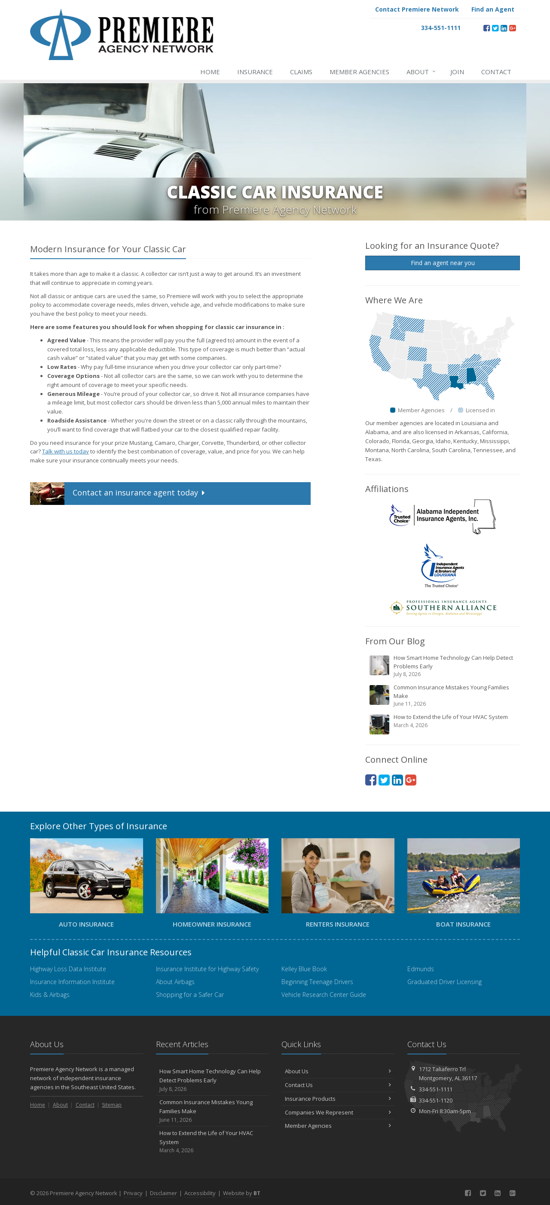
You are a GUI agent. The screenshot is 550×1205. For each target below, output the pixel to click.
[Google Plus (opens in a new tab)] (512, 28)
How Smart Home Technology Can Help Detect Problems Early (443, 666)
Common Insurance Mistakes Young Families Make (443, 695)
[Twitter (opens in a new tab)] (495, 28)
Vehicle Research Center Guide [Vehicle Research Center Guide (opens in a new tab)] (323, 995)
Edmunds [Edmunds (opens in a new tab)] (420, 969)
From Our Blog (395, 641)
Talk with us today (65, 451)
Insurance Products (338, 1098)
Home (210, 71)
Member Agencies (359, 71)
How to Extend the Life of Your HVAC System (443, 724)
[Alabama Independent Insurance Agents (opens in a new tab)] (442, 516)
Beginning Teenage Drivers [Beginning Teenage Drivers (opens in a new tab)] (317, 982)
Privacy (133, 1193)
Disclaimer (163, 1193)
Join (457, 71)
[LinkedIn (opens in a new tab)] (504, 28)
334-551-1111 (435, 1089)
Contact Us (338, 1085)
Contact (496, 71)
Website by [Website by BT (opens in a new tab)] (241, 1193)
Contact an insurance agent (118, 493)
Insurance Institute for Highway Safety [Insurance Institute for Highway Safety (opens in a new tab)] (207, 969)
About (421, 71)
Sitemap (112, 1104)
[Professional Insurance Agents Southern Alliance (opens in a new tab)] (442, 607)
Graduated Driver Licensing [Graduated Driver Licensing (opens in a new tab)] (444, 982)
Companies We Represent (338, 1112)
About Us (338, 1071)
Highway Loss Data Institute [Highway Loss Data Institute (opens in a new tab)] (68, 969)
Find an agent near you (443, 263)
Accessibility (200, 1193)
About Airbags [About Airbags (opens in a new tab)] (175, 982)
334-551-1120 (435, 1100)
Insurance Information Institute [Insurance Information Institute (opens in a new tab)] (72, 982)
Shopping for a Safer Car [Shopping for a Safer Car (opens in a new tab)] (190, 995)
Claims (301, 71)
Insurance (255, 71)
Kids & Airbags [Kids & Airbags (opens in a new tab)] (50, 995)
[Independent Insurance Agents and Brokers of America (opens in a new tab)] (442, 565)
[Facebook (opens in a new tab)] (486, 28)
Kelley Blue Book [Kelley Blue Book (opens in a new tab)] (304, 969)
